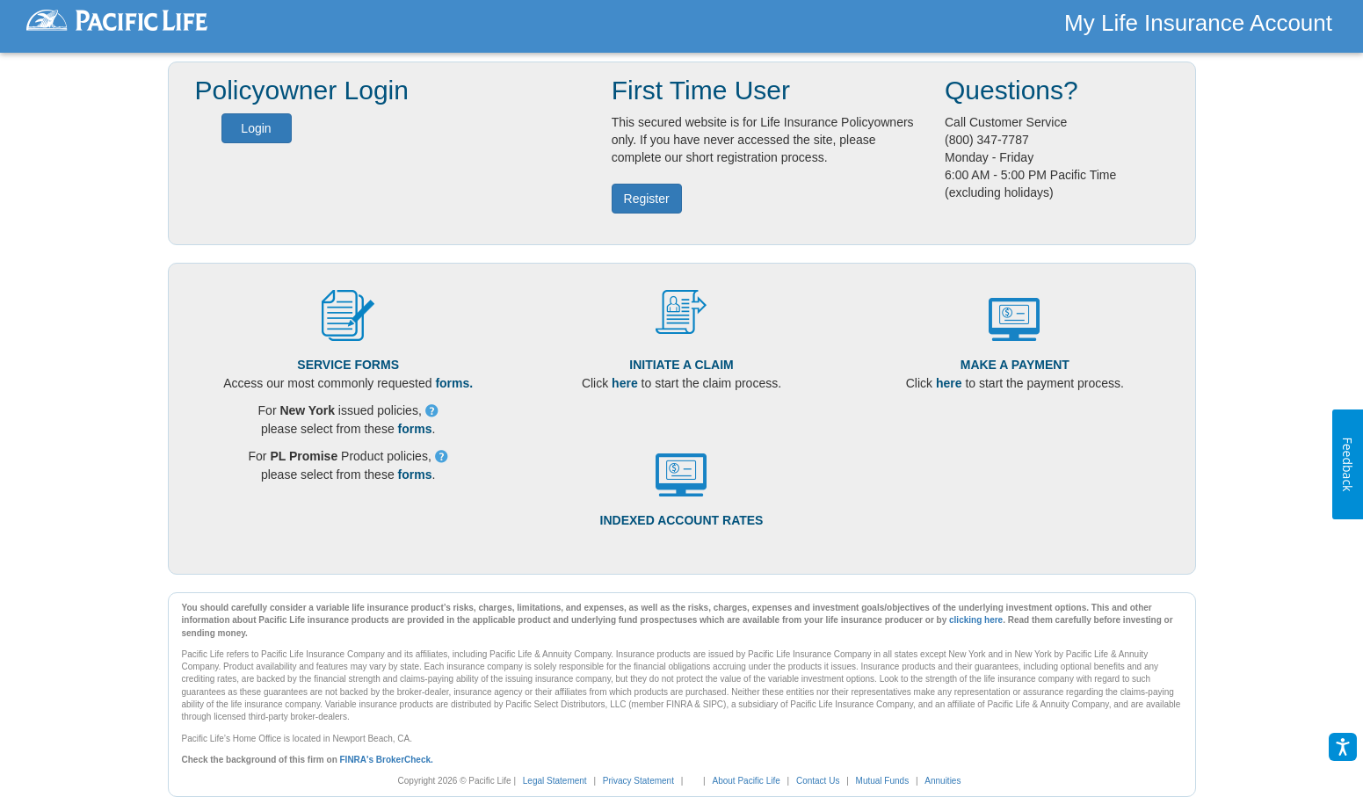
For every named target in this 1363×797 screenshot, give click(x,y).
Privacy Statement (638, 781)
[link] (698, 781)
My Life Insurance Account (1198, 23)
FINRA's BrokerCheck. (386, 759)
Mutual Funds (883, 781)
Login (256, 128)
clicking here (976, 620)
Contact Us (817, 781)
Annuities (942, 781)
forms (415, 429)
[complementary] (689, 781)
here (625, 383)
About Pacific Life (746, 781)
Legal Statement (555, 781)
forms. (454, 383)
